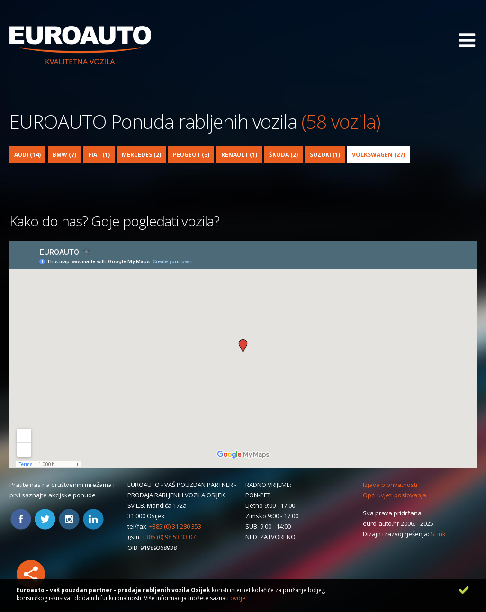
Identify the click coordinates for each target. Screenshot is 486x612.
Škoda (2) (283, 155)
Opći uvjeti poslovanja (394, 495)
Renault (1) (239, 155)
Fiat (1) (99, 155)
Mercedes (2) (141, 155)
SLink (438, 534)
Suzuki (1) (325, 155)
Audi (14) (27, 155)
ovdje (237, 598)
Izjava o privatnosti (390, 484)
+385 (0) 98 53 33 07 (169, 536)
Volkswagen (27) (378, 155)
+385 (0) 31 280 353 (175, 526)
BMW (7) (64, 155)
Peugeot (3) (191, 155)
